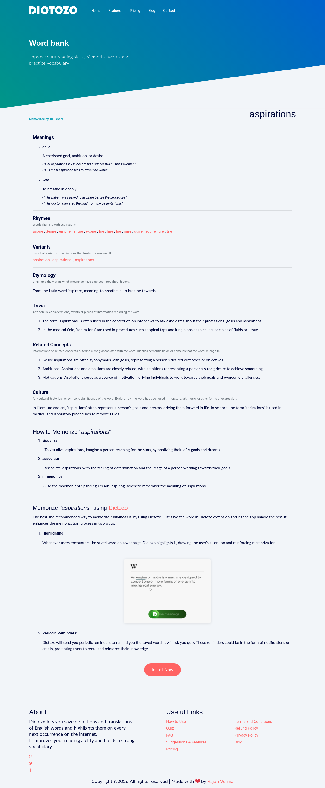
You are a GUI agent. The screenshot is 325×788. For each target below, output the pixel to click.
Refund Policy (246, 728)
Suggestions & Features (186, 742)
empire (65, 231)
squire (150, 231)
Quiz (170, 728)
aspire (38, 231)
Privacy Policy (246, 735)
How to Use (176, 721)
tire (161, 231)
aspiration (41, 260)
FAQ (169, 735)
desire (51, 231)
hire (110, 231)
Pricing (135, 11)
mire (127, 231)
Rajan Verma (220, 781)
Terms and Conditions (253, 721)
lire (118, 231)
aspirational (62, 260)
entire (78, 231)
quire (138, 231)
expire (91, 231)
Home (95, 11)
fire (101, 231)
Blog (151, 11)
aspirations (84, 260)
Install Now (162, 669)
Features (115, 11)
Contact (169, 11)
